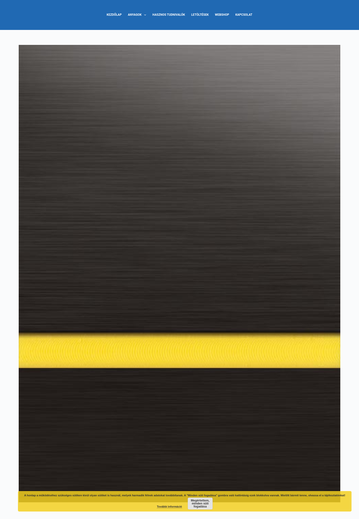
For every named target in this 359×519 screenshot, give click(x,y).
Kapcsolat (243, 14)
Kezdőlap (114, 14)
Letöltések (200, 14)
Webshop (222, 14)
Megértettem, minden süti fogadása (200, 503)
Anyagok (138, 15)
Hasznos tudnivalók (168, 14)
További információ (169, 506)
